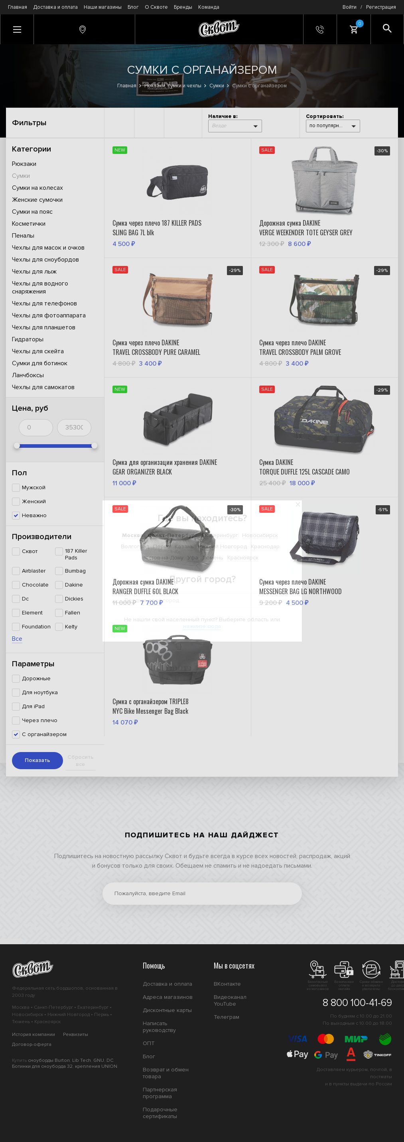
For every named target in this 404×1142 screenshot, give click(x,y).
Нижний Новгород (222, 546)
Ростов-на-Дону (162, 557)
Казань (184, 546)
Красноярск (242, 557)
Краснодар (265, 546)
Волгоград (135, 546)
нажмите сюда (202, 626)
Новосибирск (260, 535)
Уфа (192, 557)
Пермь (162, 546)
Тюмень (212, 557)
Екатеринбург (220, 535)
